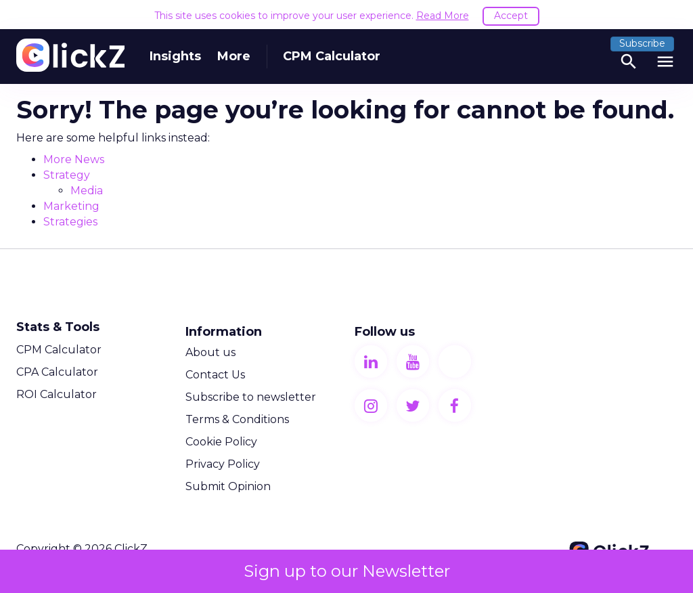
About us (210, 352)
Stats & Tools (57, 327)
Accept (511, 15)
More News (73, 159)
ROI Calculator (56, 394)
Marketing (71, 206)
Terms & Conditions (237, 419)
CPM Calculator (331, 56)
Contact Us (215, 374)
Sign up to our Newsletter (347, 571)
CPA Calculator (57, 372)
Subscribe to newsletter (250, 397)
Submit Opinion (228, 486)
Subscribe (642, 43)
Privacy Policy (222, 464)
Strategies (70, 221)
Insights (175, 56)
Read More (442, 15)
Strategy (66, 175)
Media (86, 190)
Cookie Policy (221, 441)
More (233, 56)
